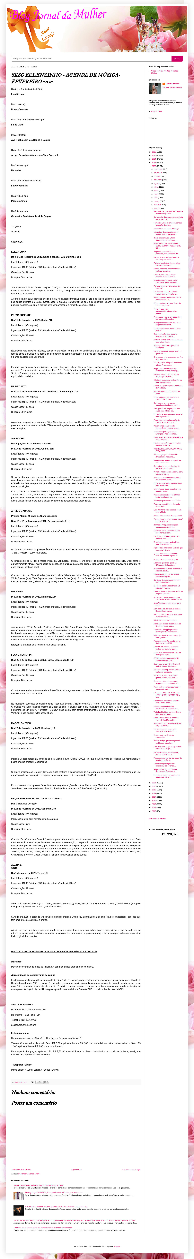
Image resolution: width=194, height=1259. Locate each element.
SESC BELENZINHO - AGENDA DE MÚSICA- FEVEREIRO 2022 (168, 598)
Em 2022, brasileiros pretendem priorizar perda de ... (166, 537)
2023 (154, 163)
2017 (154, 797)
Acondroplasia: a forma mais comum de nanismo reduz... (166, 281)
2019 (154, 790)
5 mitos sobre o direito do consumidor (164, 736)
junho (156, 190)
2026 (154, 152)
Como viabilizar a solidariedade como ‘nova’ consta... (166, 398)
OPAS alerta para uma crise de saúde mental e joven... (166, 659)
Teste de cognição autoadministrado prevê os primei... (165, 311)
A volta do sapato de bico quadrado (168, 516)
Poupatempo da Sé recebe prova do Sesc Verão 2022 (167, 642)
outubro (157, 176)
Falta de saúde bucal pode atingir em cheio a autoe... (167, 264)
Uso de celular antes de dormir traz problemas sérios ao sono (38, 1185)
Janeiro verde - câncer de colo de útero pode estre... (167, 653)
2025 (154, 155)
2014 (154, 808)
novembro (158, 173)
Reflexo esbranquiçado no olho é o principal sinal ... (168, 570)
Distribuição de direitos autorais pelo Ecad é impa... (166, 702)
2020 (154, 786)
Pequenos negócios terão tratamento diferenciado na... (166, 707)
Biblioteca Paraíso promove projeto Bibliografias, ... (168, 636)
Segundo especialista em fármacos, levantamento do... (166, 253)
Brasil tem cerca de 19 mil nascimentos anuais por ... (165, 239)
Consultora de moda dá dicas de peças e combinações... (167, 467)
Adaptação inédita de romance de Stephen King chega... (167, 625)
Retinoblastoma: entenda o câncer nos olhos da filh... (167, 298)
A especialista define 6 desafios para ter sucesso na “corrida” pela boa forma (56, 1206)
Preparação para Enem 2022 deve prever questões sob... (167, 318)
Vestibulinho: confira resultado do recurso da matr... (167, 688)
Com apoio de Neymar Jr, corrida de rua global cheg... (167, 610)
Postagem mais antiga (131, 1169)
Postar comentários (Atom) (29, 1174)
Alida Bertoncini (172, 84)
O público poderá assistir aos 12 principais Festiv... (167, 587)
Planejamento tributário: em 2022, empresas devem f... (167, 323)
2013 (154, 811)
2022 (154, 166)
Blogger (117, 1246)
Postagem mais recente (21, 1169)
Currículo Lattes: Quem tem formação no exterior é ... (165, 730)
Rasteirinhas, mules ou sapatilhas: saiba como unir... (167, 461)
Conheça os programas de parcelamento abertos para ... (167, 404)
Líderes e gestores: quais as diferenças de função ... (165, 564)
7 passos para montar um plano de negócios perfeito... (168, 759)
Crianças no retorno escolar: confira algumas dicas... (168, 358)
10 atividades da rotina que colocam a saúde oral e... (165, 275)
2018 (154, 793)
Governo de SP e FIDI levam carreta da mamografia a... (165, 293)
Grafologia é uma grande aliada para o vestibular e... (166, 543)
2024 (154, 159)
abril (156, 198)
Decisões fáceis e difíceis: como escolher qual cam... (167, 532)
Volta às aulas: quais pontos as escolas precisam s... (166, 375)
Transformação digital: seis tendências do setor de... (165, 765)
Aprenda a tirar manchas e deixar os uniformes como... (167, 479)
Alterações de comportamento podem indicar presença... (166, 233)
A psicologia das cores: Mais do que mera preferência (168, 549)
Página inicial (76, 1169)
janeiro (157, 208)
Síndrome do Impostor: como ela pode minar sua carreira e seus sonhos (42, 1228)
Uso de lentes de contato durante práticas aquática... (167, 270)
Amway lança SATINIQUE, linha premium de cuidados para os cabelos (53, 1193)
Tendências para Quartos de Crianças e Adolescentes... (165, 433)
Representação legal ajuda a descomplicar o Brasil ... (165, 335)
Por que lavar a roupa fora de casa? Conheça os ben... (168, 520)
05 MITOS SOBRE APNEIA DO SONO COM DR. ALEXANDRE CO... (167, 246)
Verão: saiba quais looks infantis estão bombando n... (167, 496)
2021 (154, 783)
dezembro (158, 169)
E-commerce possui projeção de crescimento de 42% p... (167, 421)
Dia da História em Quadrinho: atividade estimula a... (166, 753)
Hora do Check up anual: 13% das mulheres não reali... (167, 671)
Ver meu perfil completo (172, 87)
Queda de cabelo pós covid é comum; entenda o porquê (165, 555)
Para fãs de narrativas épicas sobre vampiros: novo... (168, 615)
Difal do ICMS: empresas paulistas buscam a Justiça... (167, 747)
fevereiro (158, 205)
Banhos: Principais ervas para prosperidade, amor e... (166, 526)
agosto (157, 183)
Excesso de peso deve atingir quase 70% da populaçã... (165, 676)
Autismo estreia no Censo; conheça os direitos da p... (168, 341)
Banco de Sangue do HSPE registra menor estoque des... (168, 212)
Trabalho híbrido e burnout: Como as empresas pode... (167, 713)
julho (156, 187)
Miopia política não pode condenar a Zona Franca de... (167, 364)
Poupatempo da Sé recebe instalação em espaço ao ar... (166, 427)
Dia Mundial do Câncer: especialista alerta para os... (168, 218)
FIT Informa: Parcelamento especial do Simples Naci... (168, 415)
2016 (154, 800)
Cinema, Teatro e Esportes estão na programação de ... (168, 593)
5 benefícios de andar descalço (166, 229)
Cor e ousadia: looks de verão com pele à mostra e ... (168, 484)
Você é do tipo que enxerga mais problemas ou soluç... (167, 742)
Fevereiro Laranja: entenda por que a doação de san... (168, 224)
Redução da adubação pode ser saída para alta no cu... (167, 410)
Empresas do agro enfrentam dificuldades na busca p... (165, 770)
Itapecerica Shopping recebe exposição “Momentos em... (166, 631)
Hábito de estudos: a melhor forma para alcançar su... (167, 381)
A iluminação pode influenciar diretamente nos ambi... (165, 456)
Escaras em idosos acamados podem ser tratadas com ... (166, 648)
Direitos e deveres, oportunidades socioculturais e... (167, 581)
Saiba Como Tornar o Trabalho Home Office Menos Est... (166, 719)
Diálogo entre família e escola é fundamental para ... (166, 575)
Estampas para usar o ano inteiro (167, 501)
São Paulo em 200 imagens (165, 620)
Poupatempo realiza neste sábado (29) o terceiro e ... (167, 724)
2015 (154, 804)
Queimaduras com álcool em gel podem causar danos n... (167, 665)
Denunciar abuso (157, 818)
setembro (158, 180)
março (157, 201)
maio (156, 194)
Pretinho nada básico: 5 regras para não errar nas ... (168, 473)
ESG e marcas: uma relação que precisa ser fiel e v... (167, 776)
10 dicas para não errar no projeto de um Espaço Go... (167, 444)
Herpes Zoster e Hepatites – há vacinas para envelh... (166, 258)
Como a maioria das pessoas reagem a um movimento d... (166, 682)
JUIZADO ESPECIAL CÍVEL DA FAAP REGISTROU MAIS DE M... (167, 695)
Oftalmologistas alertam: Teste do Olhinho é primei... (167, 304)
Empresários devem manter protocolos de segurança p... (166, 369)
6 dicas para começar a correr (166, 559)
